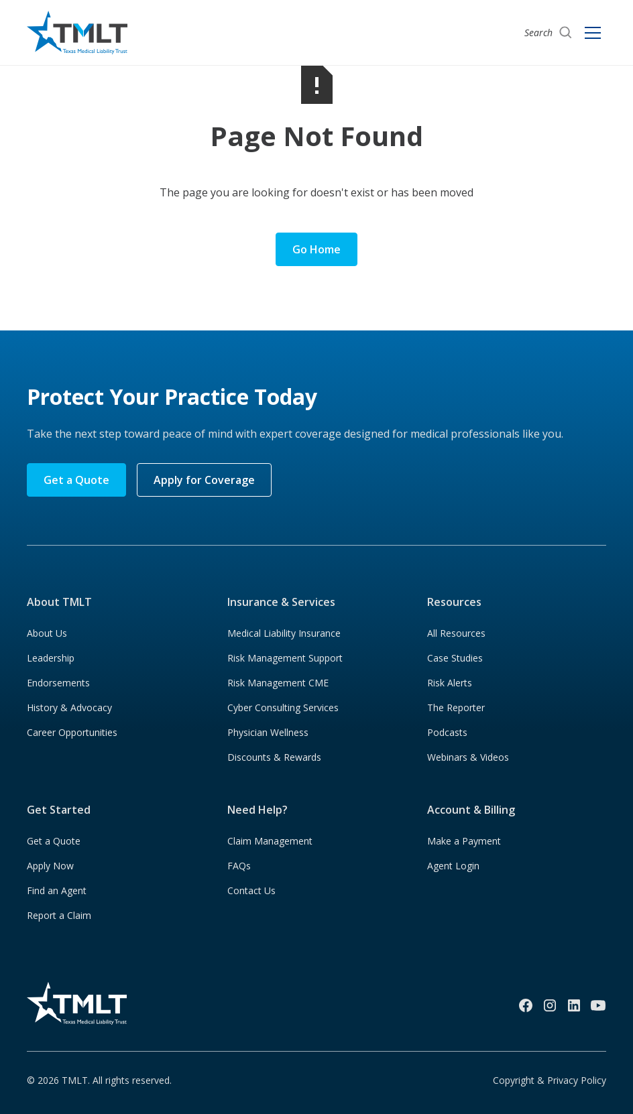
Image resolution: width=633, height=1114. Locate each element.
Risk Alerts (449, 682)
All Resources (456, 633)
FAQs (239, 865)
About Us (47, 633)
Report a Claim (59, 915)
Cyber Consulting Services (283, 707)
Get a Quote (76, 480)
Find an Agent (57, 890)
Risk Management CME (278, 682)
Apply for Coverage (204, 480)
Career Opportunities (72, 732)
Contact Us (251, 890)
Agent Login (453, 865)
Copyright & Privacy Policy (549, 1080)
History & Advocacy (69, 707)
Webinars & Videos (468, 757)
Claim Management (269, 840)
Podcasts (447, 732)
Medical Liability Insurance (284, 633)
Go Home (316, 249)
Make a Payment (464, 840)
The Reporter (456, 707)
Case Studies (455, 658)
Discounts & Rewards (274, 757)
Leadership (50, 658)
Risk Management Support (285, 658)
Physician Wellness (267, 732)
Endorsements (58, 682)
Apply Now (50, 865)
